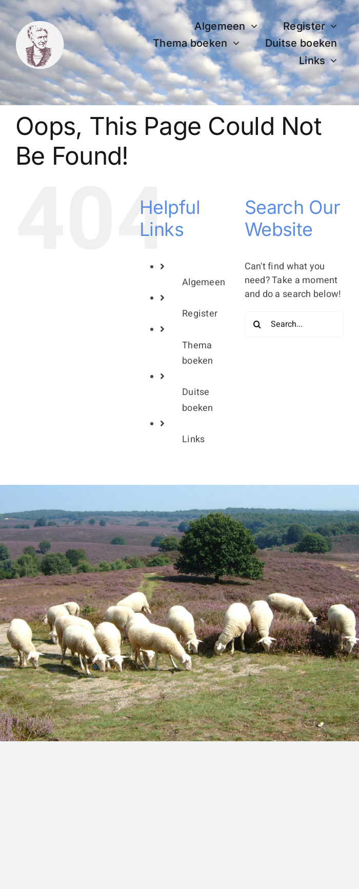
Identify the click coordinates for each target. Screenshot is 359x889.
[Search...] (294, 324)
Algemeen (203, 282)
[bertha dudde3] (39, 25)
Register (199, 314)
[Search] (257, 324)
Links (193, 439)
